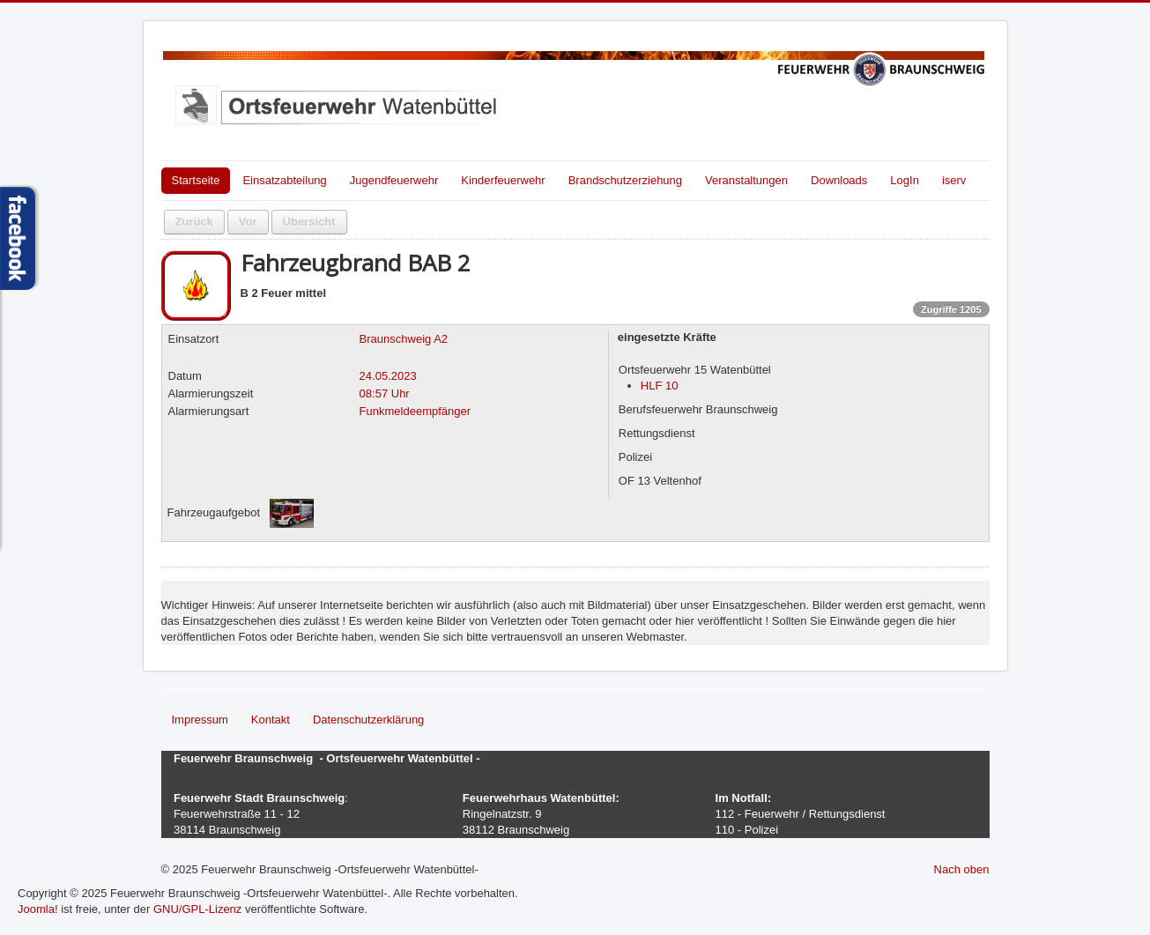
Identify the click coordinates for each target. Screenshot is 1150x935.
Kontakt (270, 719)
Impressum (200, 719)
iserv (954, 180)
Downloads (839, 180)
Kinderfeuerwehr (503, 180)
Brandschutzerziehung (625, 180)
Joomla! (38, 909)
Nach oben (962, 869)
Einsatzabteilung (284, 180)
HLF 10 (660, 385)
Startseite (196, 180)
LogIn (904, 180)
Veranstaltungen (746, 180)
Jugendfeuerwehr (394, 180)
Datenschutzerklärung (368, 719)
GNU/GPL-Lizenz (197, 909)
